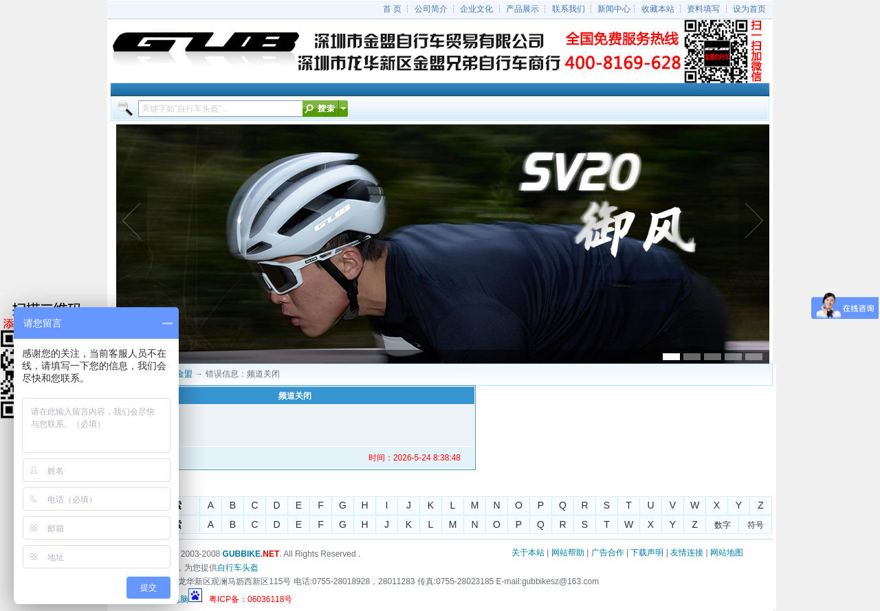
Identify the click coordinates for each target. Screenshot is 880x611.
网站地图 (726, 552)
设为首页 (749, 9)
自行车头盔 (237, 568)
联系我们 (568, 9)
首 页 (392, 9)
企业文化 (476, 9)
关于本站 (528, 552)
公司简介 (431, 9)
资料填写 (703, 9)
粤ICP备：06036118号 (250, 599)
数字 (722, 525)
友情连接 (686, 552)
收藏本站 (657, 9)
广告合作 (607, 552)
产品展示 (522, 9)
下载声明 (646, 552)
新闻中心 (613, 9)
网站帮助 (567, 552)
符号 (755, 525)
